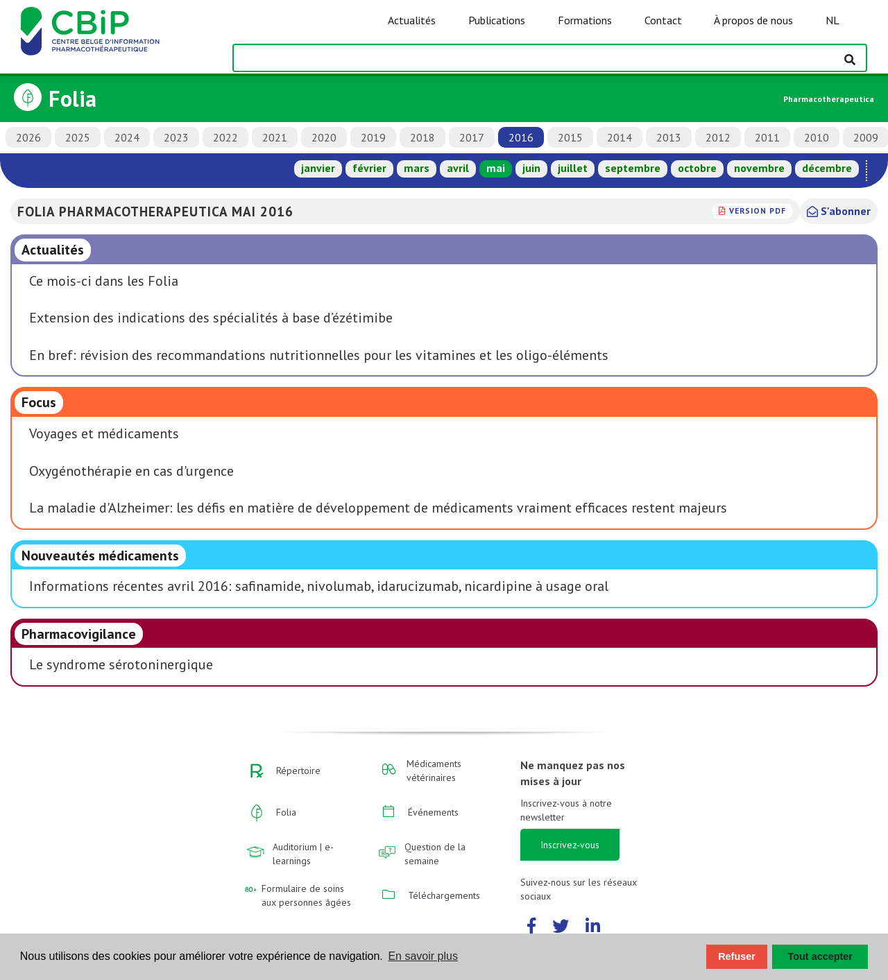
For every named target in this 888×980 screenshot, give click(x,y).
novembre (759, 168)
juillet (573, 168)
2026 (28, 137)
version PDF (757, 210)
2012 (718, 137)
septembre (632, 168)
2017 (471, 137)
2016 (521, 137)
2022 (225, 137)
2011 (767, 137)
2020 (323, 137)
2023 (176, 137)
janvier (318, 168)
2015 (570, 137)
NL (832, 20)
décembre (827, 168)
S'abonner (839, 211)
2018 (422, 137)
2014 (619, 137)
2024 (126, 137)
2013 (668, 137)
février (369, 168)
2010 (816, 137)
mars (416, 168)
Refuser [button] (736, 956)
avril (458, 168)
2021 (274, 137)
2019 (373, 137)
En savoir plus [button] (423, 956)
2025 (77, 137)
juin (531, 168)
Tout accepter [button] (820, 956)
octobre (697, 168)
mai (495, 168)
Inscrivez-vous (569, 845)
